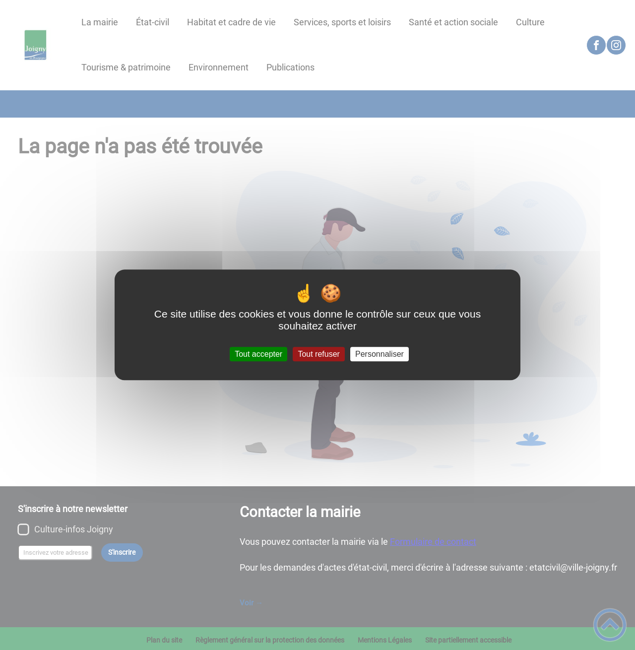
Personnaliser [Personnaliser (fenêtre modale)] (379, 354)
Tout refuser (318, 354)
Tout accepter (258, 354)
